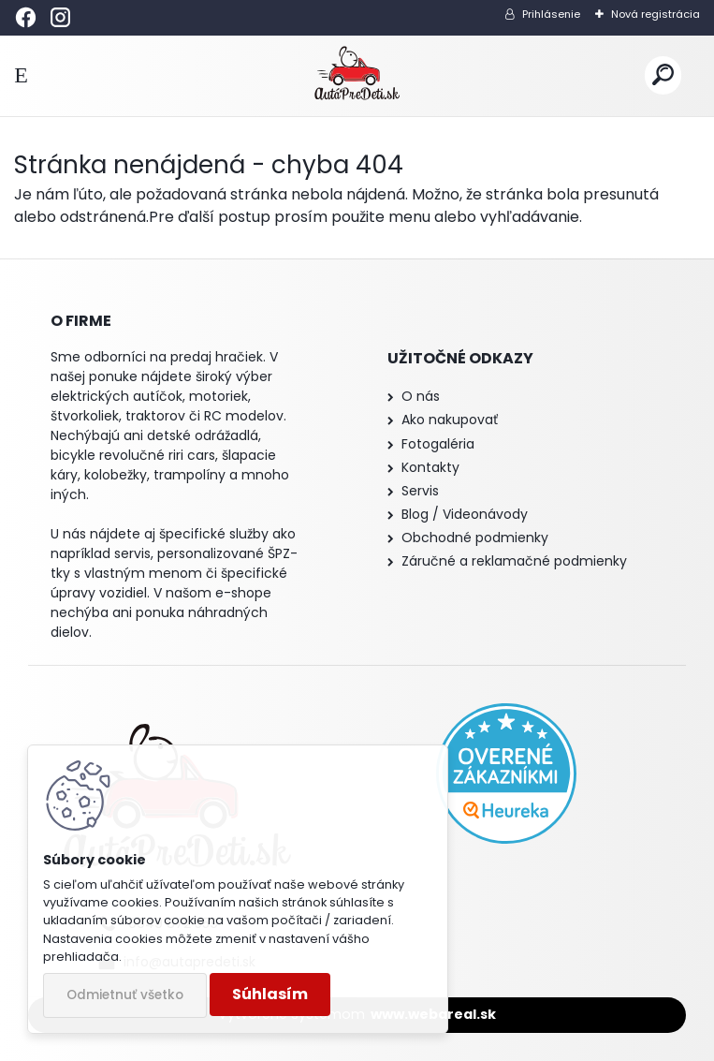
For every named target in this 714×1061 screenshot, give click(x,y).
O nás (420, 396)
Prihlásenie (551, 14)
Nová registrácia (655, 14)
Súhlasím (270, 994)
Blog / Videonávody (464, 514)
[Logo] (356, 75)
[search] (663, 75)
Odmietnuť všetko (124, 995)
